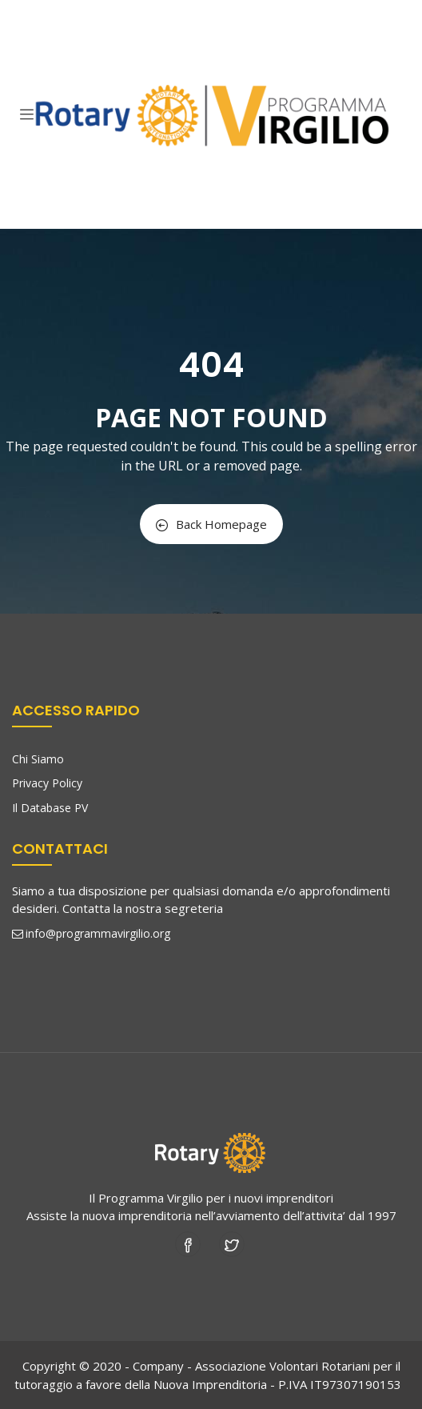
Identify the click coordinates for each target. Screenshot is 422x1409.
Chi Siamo (38, 759)
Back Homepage (211, 524)
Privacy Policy (47, 783)
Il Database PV (50, 807)
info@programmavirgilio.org (91, 933)
